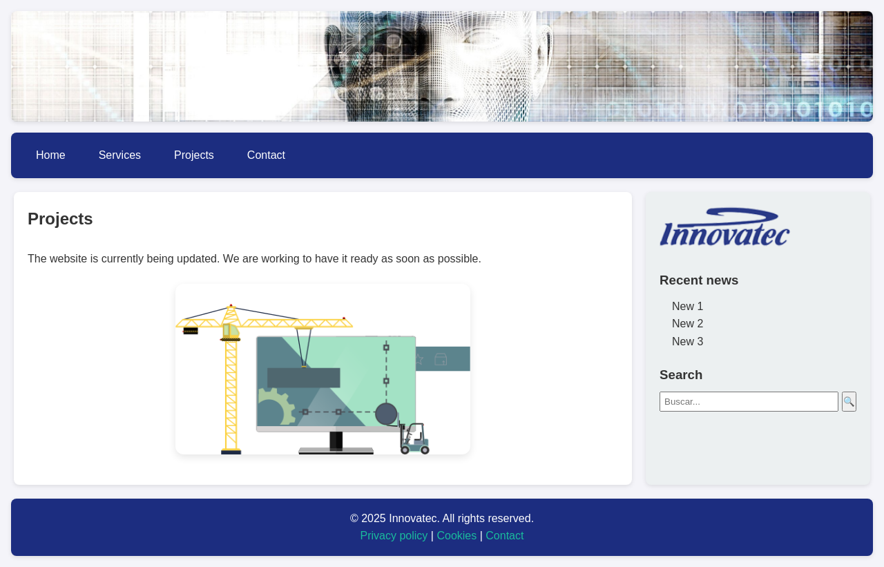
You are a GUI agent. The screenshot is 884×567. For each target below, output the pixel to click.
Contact (266, 155)
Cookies (456, 535)
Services (120, 155)
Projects (194, 155)
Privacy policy (394, 535)
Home (51, 155)
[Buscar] (749, 402)
